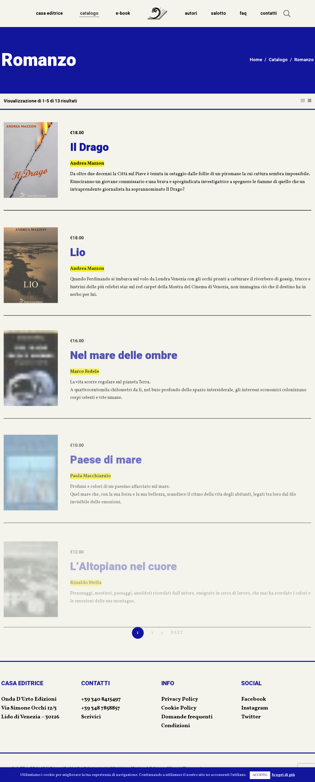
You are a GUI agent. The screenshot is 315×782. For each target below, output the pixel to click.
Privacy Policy (179, 699)
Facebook (253, 699)
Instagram (254, 708)
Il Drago (89, 150)
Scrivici (91, 717)
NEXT (177, 633)
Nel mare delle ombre (123, 371)
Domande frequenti (187, 717)
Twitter (251, 717)
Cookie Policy (178, 708)
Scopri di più (283, 775)
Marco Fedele (84, 387)
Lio (77, 266)
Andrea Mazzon (87, 166)
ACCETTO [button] (260, 775)
